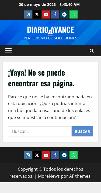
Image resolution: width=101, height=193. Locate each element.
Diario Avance (50, 29)
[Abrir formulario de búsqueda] (92, 51)
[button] (8, 50)
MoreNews (49, 176)
